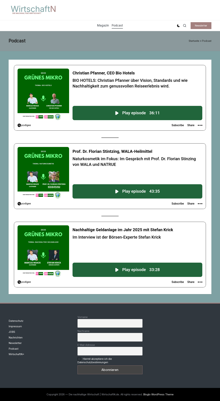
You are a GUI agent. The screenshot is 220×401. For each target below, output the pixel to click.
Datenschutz (16, 320)
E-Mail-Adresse (86, 344)
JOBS (12, 331)
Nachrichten (16, 337)
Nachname (84, 330)
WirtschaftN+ (16, 354)
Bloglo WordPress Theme (158, 394)
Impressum (15, 326)
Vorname (83, 317)
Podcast (13, 348)
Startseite (194, 40)
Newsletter (15, 343)
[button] (201, 25)
